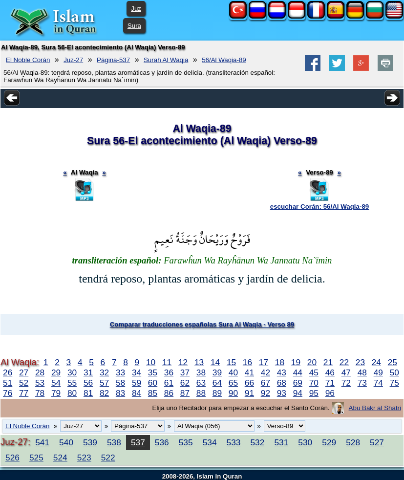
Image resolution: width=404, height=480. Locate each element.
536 (162, 442)
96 (330, 393)
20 (312, 362)
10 (150, 362)
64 (217, 383)
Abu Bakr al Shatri (375, 408)
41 (249, 372)
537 (138, 442)
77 (23, 393)
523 (84, 457)
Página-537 (113, 60)
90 (233, 393)
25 (392, 362)
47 (346, 372)
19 (295, 362)
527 (377, 442)
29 (56, 372)
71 (330, 383)
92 (265, 393)
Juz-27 (73, 60)
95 (314, 393)
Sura (134, 25)
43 (281, 372)
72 (346, 383)
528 (353, 442)
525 (36, 457)
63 (201, 383)
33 (120, 372)
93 (281, 393)
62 (185, 383)
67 (265, 383)
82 (104, 393)
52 (23, 383)
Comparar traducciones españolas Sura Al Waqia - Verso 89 (202, 324)
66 (249, 383)
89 (217, 393)
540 (66, 442)
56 (88, 383)
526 (12, 457)
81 (88, 393)
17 (263, 362)
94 (297, 393)
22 (344, 362)
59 (136, 383)
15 (231, 362)
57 (104, 383)
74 (378, 383)
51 (7, 383)
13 (199, 362)
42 (265, 372)
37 (185, 372)
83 (120, 393)
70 (314, 383)
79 (56, 393)
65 (233, 383)
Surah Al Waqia (166, 60)
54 (56, 383)
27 (23, 372)
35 (152, 372)
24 (376, 362)
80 (72, 393)
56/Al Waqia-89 (224, 60)
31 (88, 372)
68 (281, 383)
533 (234, 442)
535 (186, 442)
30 (72, 372)
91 (249, 393)
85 (152, 393)
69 (297, 383)
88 (201, 393)
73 (362, 383)
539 (90, 442)
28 (39, 372)
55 (72, 383)
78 (39, 393)
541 (42, 442)
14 (215, 362)
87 (185, 393)
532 (257, 442)
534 (210, 442)
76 (7, 393)
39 (217, 372)
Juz (136, 8)
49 (378, 372)
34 (136, 372)
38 (201, 372)
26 (7, 372)
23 (360, 362)
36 (168, 372)
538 (114, 442)
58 (120, 383)
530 (305, 442)
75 (394, 383)
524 (60, 457)
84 (136, 393)
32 (104, 372)
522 (108, 457)
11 (166, 362)
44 (297, 372)
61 (168, 383)
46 (330, 372)
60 (152, 383)
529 (329, 442)
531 (281, 442)
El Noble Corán (28, 60)
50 (394, 372)
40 (233, 372)
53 (39, 383)
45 (314, 372)
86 (168, 393)
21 (328, 362)
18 (279, 362)
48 (362, 372)
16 (247, 362)
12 (183, 362)
